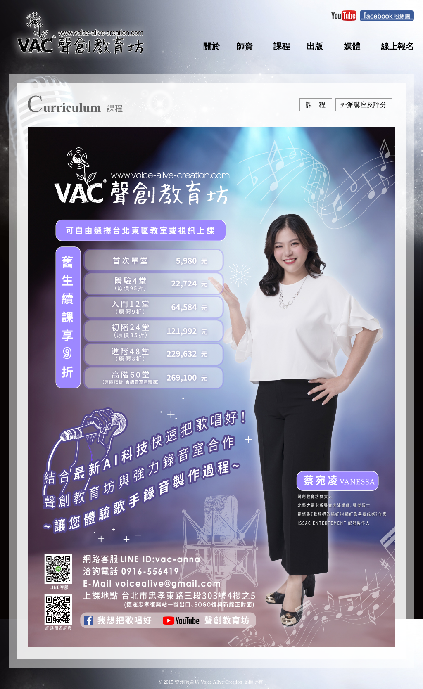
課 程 (316, 104)
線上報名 (397, 46)
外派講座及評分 (363, 104)
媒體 (352, 46)
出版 (315, 46)
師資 (244, 46)
